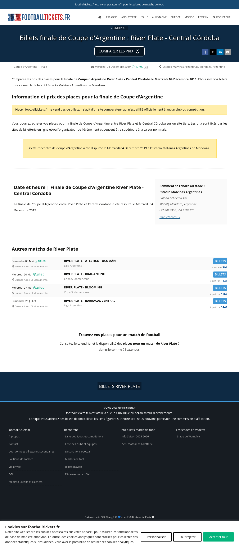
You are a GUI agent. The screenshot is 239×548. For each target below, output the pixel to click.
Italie (144, 17)
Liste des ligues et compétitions (84, 436)
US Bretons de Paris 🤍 (141, 517)
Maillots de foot (74, 459)
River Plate (120, 27)
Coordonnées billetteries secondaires (31, 451)
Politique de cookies (21, 459)
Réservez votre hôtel (77, 474)
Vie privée (15, 467)
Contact (13, 444)
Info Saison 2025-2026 (135, 436)
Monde (189, 17)
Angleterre (129, 17)
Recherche (221, 17)
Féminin (203, 17)
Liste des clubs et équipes (80, 444)
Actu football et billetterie (137, 444)
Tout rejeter (187, 537)
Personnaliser (156, 537)
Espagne (111, 17)
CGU (11, 474)
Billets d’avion (73, 467)
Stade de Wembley (188, 436)
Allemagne (159, 17)
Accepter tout (218, 537)
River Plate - (145, 261)
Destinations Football (78, 451)
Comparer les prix (116, 51)
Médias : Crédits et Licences (25, 482)
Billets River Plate (119, 386)
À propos (14, 436)
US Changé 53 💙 (111, 517)
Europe (175, 17)
